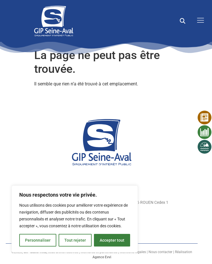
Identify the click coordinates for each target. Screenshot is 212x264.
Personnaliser (38, 240)
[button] (183, 21)
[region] (74, 219)
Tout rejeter (75, 240)
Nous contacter (160, 252)
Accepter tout (112, 240)
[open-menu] (199, 21)
